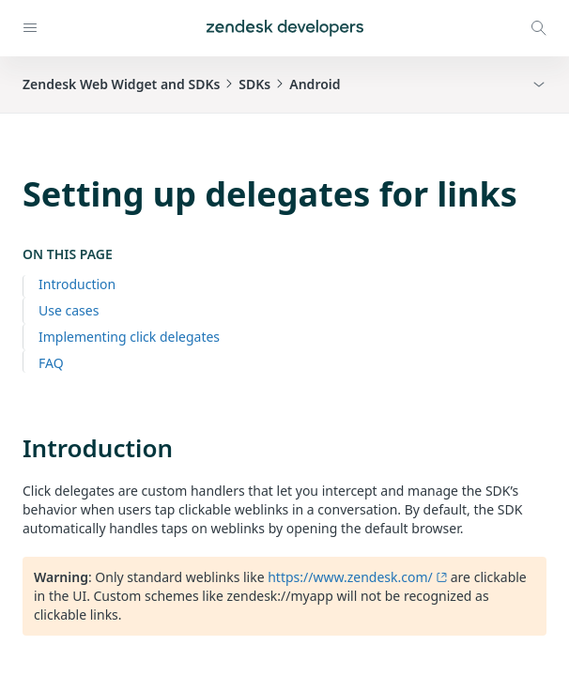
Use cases (68, 310)
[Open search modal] (539, 28)
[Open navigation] (30, 28)
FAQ (51, 363)
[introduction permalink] (13, 448)
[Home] (285, 28)
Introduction (76, 284)
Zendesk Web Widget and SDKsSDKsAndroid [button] (182, 84)
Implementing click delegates (129, 337)
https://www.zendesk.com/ (357, 577)
